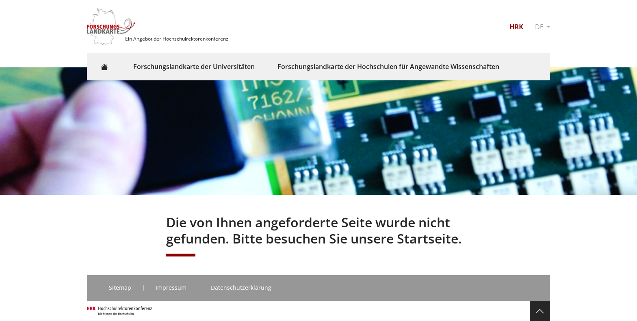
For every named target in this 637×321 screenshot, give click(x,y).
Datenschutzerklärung (241, 287)
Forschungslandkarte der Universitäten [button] (194, 66)
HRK (516, 26)
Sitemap (120, 287)
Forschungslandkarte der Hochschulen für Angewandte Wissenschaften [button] (388, 66)
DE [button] (540, 26)
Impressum (171, 287)
